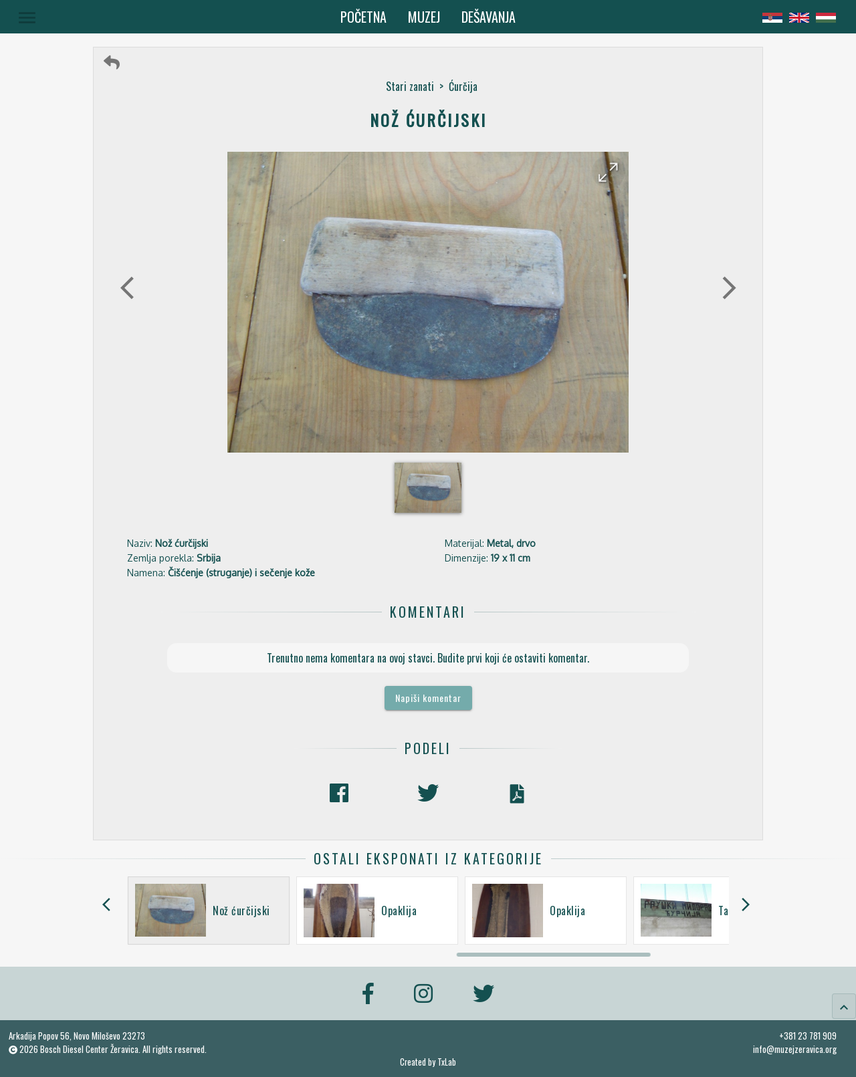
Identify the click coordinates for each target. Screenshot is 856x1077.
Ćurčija (463, 86)
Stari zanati (410, 86)
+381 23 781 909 (808, 1035)
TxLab (446, 1062)
